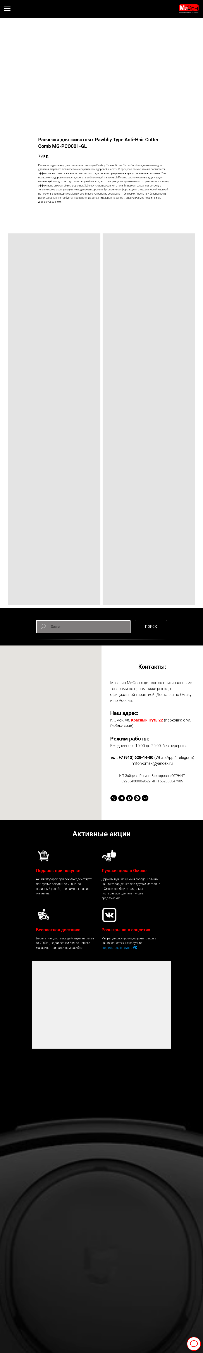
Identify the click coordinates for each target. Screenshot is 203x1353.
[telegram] (121, 798)
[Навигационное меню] (7, 9)
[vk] (145, 798)
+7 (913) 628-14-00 (136, 757)
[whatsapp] (137, 798)
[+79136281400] (113, 798)
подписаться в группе (117, 947)
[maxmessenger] (129, 798)
